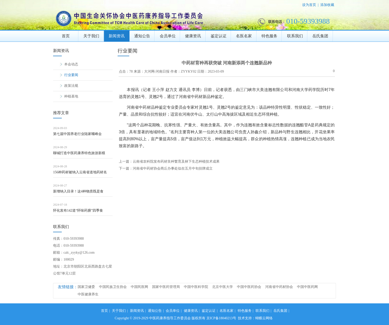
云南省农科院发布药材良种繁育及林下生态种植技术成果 (176, 161)
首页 (66, 36)
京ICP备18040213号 (221, 318)
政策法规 (71, 86)
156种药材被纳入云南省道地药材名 (80, 172)
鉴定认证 (219, 36)
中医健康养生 (88, 294)
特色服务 (269, 36)
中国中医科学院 (196, 287)
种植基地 (71, 96)
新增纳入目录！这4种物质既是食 (78, 191)
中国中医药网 (307, 287)
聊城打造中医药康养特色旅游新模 (79, 153)
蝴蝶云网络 (264, 318)
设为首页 (309, 5)
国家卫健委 (86, 287)
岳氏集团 (320, 36)
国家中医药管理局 (166, 287)
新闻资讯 (117, 36)
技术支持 (245, 318)
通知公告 (142, 36)
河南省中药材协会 (279, 287)
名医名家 (244, 36)
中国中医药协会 (249, 287)
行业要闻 (71, 75)
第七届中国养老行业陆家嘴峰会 (77, 134)
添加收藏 (327, 5)
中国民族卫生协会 (113, 287)
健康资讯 (193, 36)
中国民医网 (139, 287)
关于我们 (91, 36)
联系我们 (295, 36)
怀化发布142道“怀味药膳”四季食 (78, 210)
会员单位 (168, 36)
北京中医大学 (222, 287)
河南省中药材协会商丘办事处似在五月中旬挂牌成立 (173, 168)
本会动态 (71, 64)
